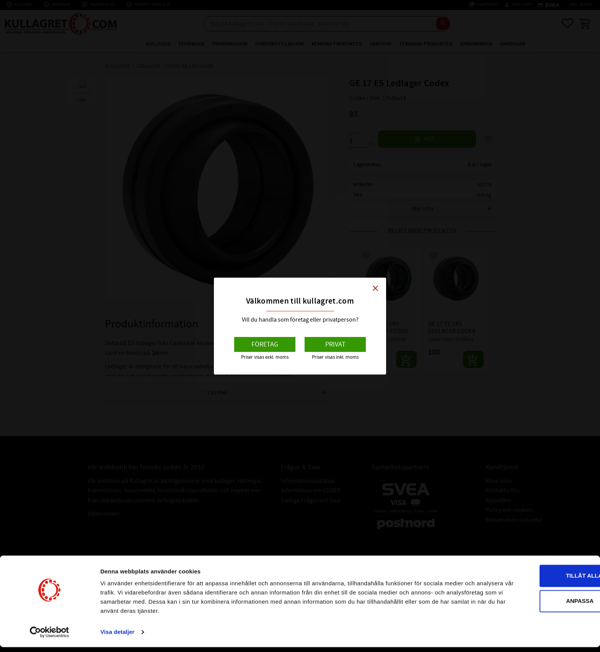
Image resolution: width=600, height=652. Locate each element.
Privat (335, 344)
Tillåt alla (536, 580)
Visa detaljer (117, 637)
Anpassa (536, 605)
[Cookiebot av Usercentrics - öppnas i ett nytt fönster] (49, 637)
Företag (264, 344)
